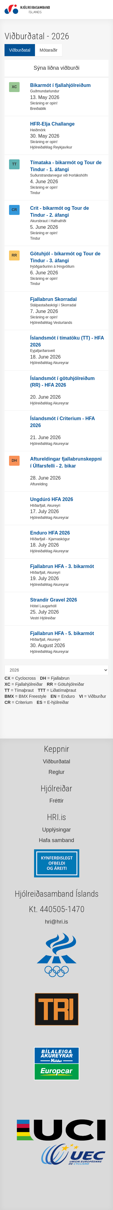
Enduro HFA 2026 (50, 532)
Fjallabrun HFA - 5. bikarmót (62, 633)
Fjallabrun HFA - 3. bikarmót (62, 566)
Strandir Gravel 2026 (53, 599)
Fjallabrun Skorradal (53, 299)
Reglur (56, 772)
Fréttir (56, 801)
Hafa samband (56, 840)
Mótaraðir (49, 50)
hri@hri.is (56, 922)
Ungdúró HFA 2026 (51, 499)
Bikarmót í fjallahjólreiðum (60, 85)
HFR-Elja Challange (52, 123)
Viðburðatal (19, 50)
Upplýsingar (56, 830)
